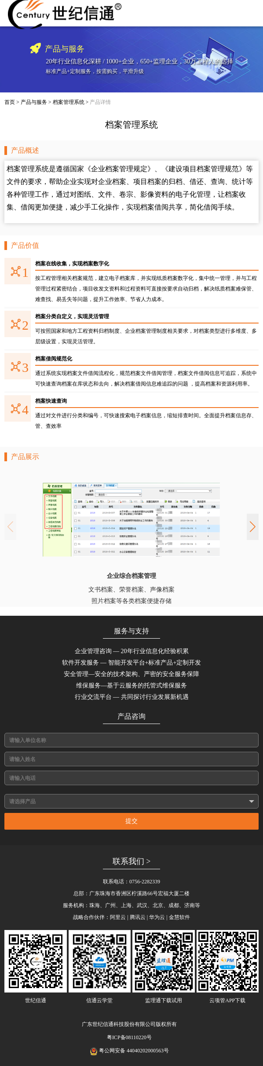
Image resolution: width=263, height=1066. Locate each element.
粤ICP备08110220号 (129, 1037)
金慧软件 (179, 917)
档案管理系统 (68, 102)
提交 (131, 821)
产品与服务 (34, 102)
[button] (253, 527)
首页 (9, 102)
